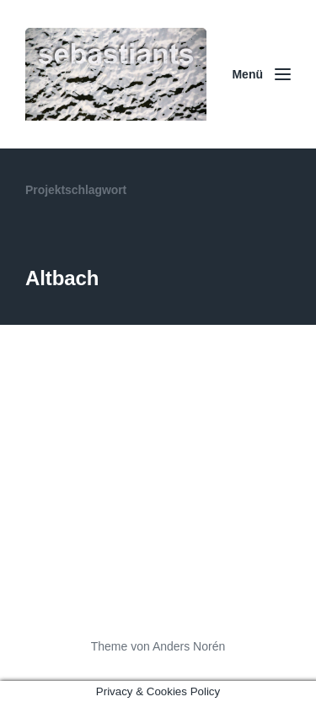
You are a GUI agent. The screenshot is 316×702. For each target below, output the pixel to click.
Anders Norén (189, 646)
